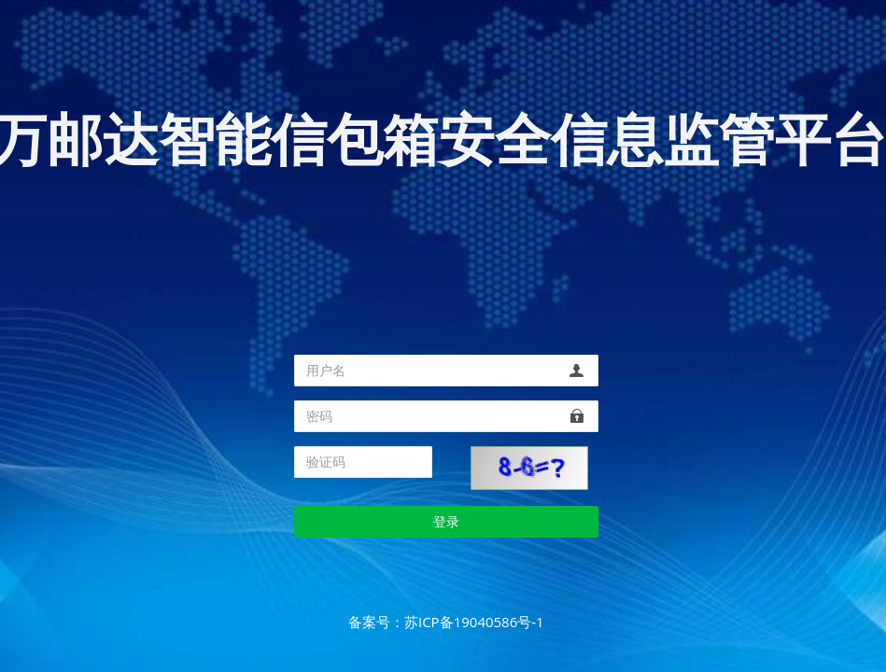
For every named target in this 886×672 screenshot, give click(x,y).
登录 (446, 521)
